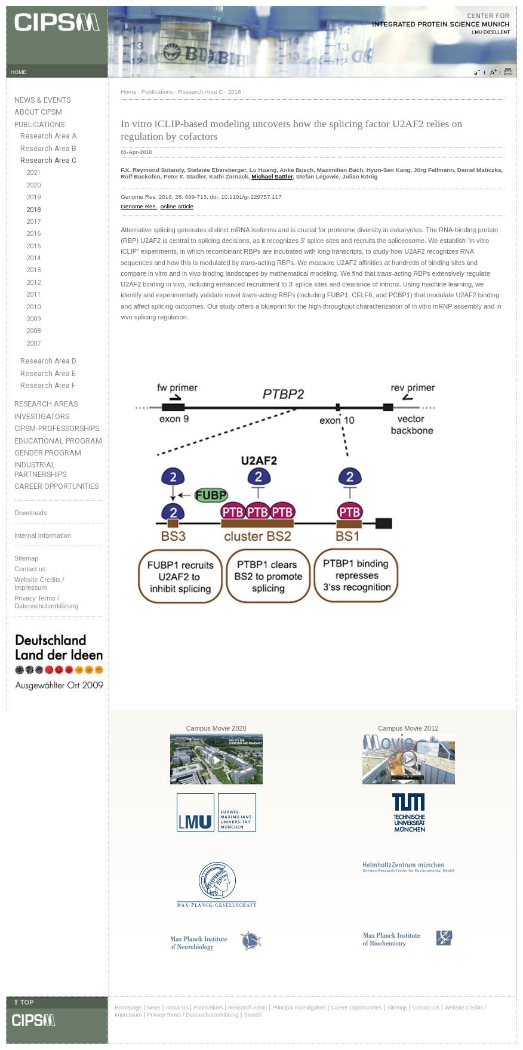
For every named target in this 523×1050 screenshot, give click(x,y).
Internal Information (42, 535)
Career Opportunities (56, 486)
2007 (33, 343)
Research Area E (48, 373)
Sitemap (26, 558)
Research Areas (46, 403)
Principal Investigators (298, 1008)
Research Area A (48, 136)
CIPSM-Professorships (56, 428)
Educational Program (58, 440)
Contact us (30, 568)
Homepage (128, 1008)
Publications (39, 124)
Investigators (41, 416)
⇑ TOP (23, 1002)
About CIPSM (38, 111)
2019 (33, 197)
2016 (33, 234)
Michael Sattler (272, 176)
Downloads (30, 512)
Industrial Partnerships (40, 469)
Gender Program (47, 452)
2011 (33, 294)
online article (177, 206)
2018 (33, 210)
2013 (33, 270)
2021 (33, 173)
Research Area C (48, 160)
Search (253, 1015)
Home (128, 91)
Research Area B (48, 148)
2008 (33, 331)
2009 (33, 319)
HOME (19, 72)
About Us (177, 1008)
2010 (33, 307)
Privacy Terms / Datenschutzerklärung (46, 602)
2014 (33, 258)
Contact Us (426, 1008)
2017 (33, 222)
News (154, 1008)
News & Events (42, 100)
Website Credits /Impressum (39, 583)
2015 (33, 246)
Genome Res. (139, 206)
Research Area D (48, 361)
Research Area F (48, 385)
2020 (33, 185)
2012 (33, 283)
